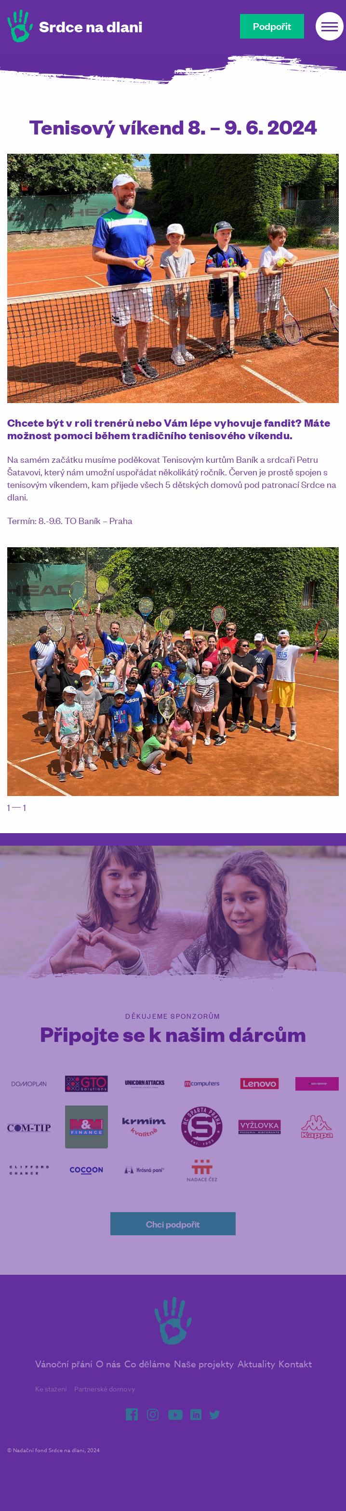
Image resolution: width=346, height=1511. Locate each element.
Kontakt (295, 1373)
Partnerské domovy (104, 1398)
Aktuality (256, 1373)
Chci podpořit (173, 1233)
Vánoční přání (64, 1373)
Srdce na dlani (91, 26)
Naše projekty (204, 1373)
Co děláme (147, 1373)
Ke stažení (51, 1398)
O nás (108, 1373)
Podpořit (272, 25)
